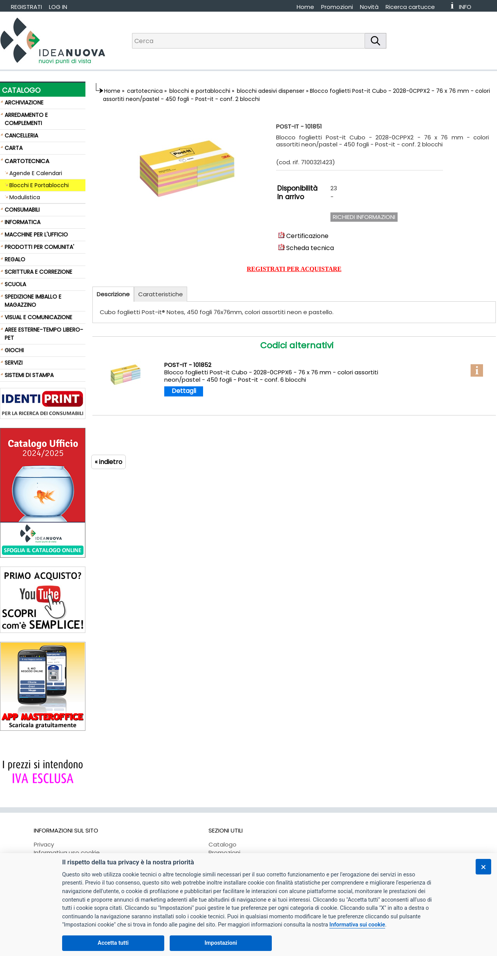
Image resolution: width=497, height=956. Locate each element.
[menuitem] (414, 6)
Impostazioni (221, 943)
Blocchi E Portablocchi (39, 185)
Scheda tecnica (306, 247)
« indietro (108, 461)
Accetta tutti (113, 943)
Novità (369, 7)
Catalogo (222, 844)
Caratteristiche (160, 294)
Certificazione (303, 235)
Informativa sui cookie (357, 924)
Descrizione (113, 294)
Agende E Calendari (35, 173)
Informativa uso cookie (67, 852)
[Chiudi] (483, 866)
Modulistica (24, 197)
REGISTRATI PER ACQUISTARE (294, 269)
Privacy (44, 844)
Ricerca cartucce (410, 7)
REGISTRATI (26, 7)
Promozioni (337, 7)
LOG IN (58, 7)
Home (305, 7)
